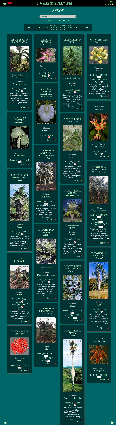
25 (62, 28)
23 (58, 28)
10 (57, 26)
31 (54, 30)
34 (60, 30)
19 (49, 28)
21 (54, 28)
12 (62, 26)
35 (62, 30)
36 (64, 30)
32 (56, 30)
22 (56, 28)
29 (71, 28)
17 (45, 28)
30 (51, 30)
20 (51, 28)
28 (68, 28)
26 (64, 28)
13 (64, 26)
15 (68, 26)
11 (59, 26)
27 (66, 28)
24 (60, 28)
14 (66, 26)
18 (47, 28)
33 (58, 30)
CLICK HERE (67, 21)
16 (70, 26)
